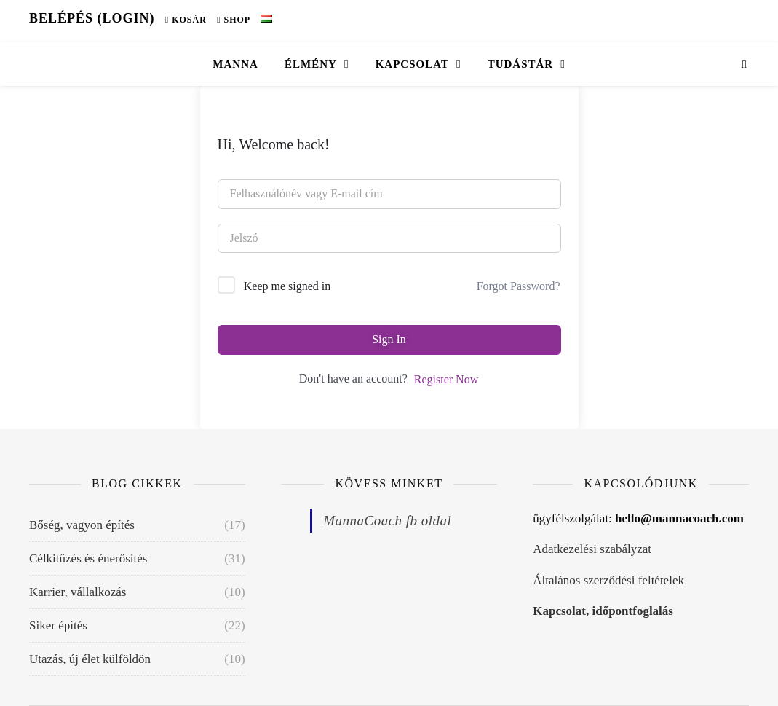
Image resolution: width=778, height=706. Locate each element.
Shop (233, 20)
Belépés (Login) (92, 18)
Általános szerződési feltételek (608, 580)
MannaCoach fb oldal (387, 520)
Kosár (186, 20)
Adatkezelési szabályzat (592, 549)
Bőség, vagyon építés (82, 525)
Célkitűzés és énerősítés (88, 558)
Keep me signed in (287, 286)
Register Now (446, 379)
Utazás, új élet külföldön (90, 659)
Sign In (389, 339)
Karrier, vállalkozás (77, 592)
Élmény (311, 64)
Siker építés (58, 625)
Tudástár (521, 64)
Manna (235, 64)
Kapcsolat (412, 64)
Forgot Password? (518, 286)
